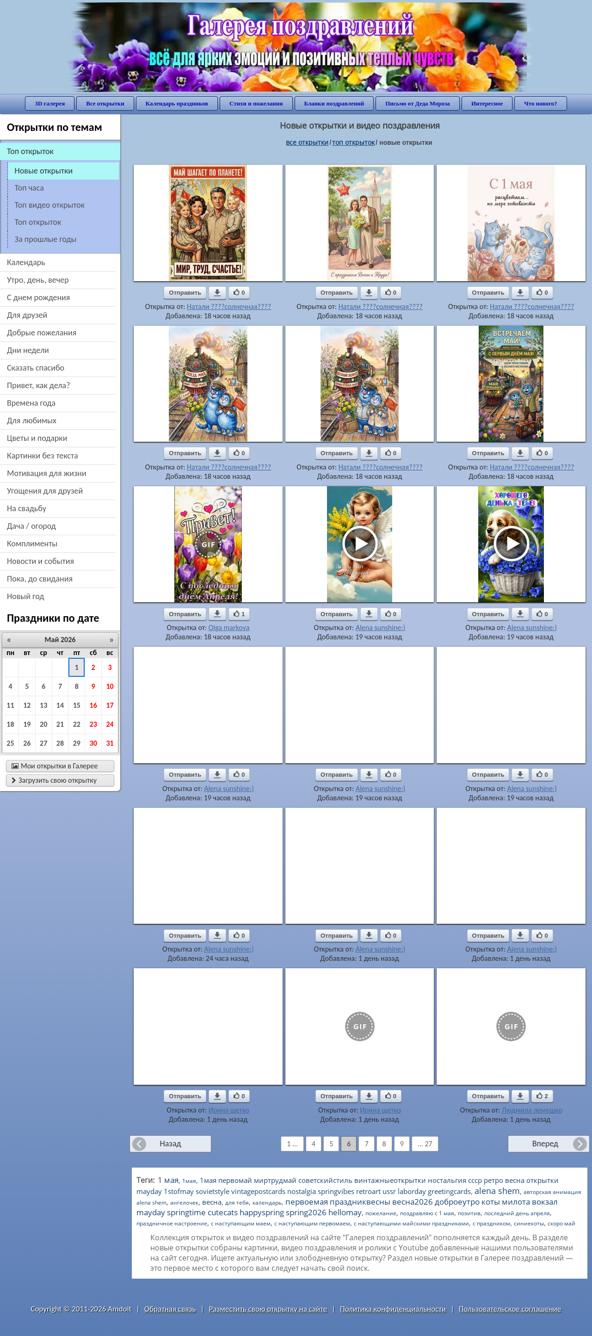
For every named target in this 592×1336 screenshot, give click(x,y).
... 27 (425, 1143)
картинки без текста (42, 456)
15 (76, 705)
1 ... (292, 1143)
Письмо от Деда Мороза (417, 103)
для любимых (31, 420)
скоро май (561, 1223)
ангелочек (184, 1202)
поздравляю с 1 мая (427, 1213)
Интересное (487, 103)
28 (60, 743)
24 (109, 724)
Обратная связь (170, 1309)
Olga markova (229, 627)
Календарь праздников (177, 103)
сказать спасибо (35, 368)
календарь (267, 1202)
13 (43, 705)
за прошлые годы (46, 239)
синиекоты (529, 1223)
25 (10, 743)
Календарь (26, 262)
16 (93, 705)
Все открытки (105, 103)
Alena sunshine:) (380, 627)
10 (109, 686)
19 (27, 724)
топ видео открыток (50, 205)
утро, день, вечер (38, 280)
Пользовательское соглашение (510, 1309)
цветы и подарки (37, 438)
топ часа (29, 188)
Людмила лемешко (532, 1110)
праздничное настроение (171, 1223)
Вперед (545, 1143)
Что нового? (540, 103)
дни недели (28, 350)
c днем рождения (38, 297)
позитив (469, 1213)
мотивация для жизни (46, 473)
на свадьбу (26, 508)
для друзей (27, 315)
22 (76, 724)
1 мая (168, 1180)
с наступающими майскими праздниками (411, 1223)
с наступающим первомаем (312, 1223)
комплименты (32, 543)
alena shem (497, 1190)
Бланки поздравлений (334, 103)
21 (60, 724)
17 (109, 705)
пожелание (380, 1213)
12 (27, 705)
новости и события (40, 561)
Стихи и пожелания (256, 103)
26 (27, 743)
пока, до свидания (40, 579)
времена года (31, 403)
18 (10, 724)
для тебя (237, 1202)
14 (60, 705)
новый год (25, 596)
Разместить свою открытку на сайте (268, 1309)
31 (109, 743)
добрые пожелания (41, 333)
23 (93, 724)
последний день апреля (517, 1213)
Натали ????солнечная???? (229, 306)
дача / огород (31, 526)
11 (10, 705)
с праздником (491, 1223)
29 (76, 743)
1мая (189, 1181)
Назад (170, 1143)
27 (43, 743)
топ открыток (38, 222)
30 (93, 743)
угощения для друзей (45, 491)
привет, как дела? (38, 385)
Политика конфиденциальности (393, 1309)
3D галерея (50, 103)
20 (43, 724)
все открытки (307, 142)
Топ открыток (353, 142)
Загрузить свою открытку (54, 780)
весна (212, 1201)
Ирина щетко (229, 1110)
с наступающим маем (241, 1223)
